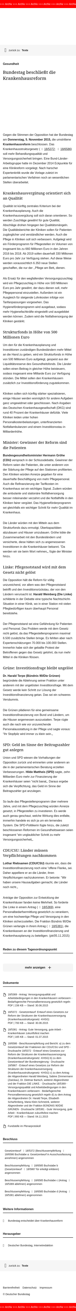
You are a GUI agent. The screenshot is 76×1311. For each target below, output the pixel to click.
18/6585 (36, 1165)
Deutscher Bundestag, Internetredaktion (30, 1245)
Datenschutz (30, 1287)
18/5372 (47, 149)
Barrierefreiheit (11, 1287)
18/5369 (45, 907)
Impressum (46, 1287)
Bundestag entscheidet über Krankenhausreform (35, 1220)
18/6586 (63, 149)
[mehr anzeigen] (38, 968)
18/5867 (29, 1169)
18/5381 (54, 926)
